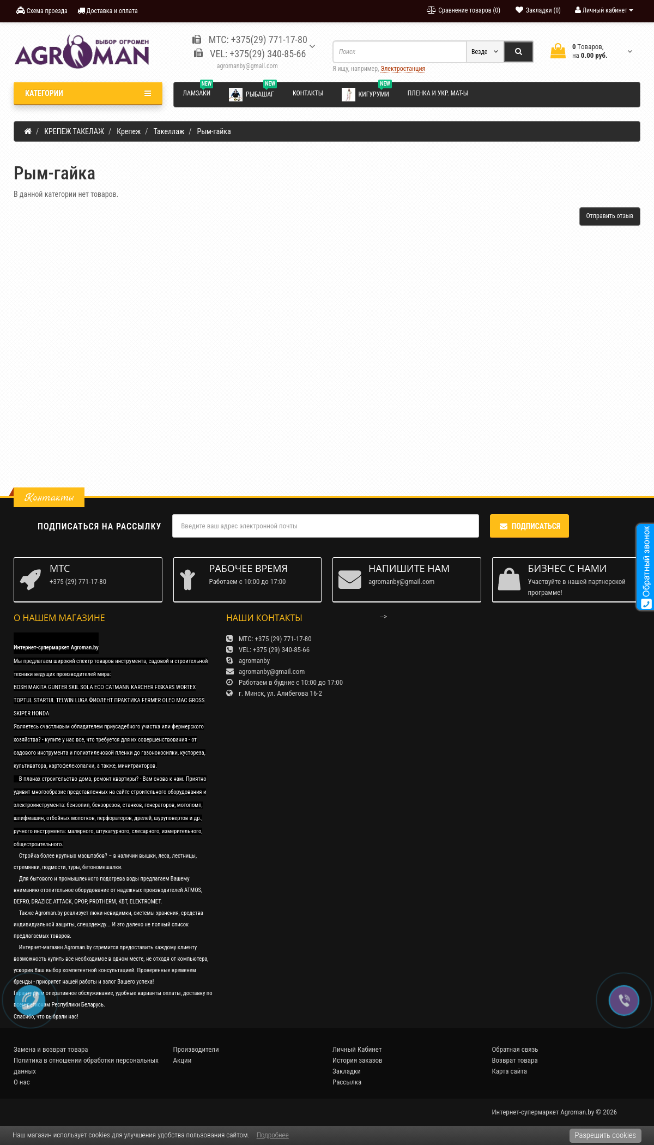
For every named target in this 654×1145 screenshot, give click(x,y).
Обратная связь (515, 1049)
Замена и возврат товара (51, 1049)
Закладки (346, 1071)
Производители (196, 1049)
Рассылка (346, 1082)
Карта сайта (510, 1071)
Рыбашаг (253, 93)
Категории (88, 93)
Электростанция (402, 69)
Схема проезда (42, 11)
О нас (22, 1082)
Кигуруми (367, 93)
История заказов (357, 1060)
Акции (182, 1060)
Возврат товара (515, 1060)
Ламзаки (198, 91)
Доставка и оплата (107, 11)
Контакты (308, 93)
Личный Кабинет (357, 1049)
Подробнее (273, 1135)
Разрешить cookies (605, 1135)
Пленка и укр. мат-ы (438, 93)
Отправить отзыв (609, 216)
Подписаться (529, 526)
